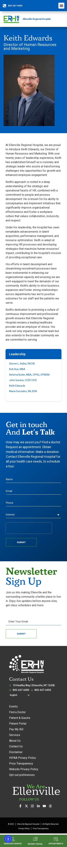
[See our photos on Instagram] (33, 806)
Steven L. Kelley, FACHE (22, 363)
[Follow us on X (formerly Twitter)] (27, 806)
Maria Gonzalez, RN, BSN (23, 391)
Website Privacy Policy (23, 769)
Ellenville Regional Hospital (36, 19)
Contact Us (16, 746)
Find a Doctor (17, 712)
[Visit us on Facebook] (21, 806)
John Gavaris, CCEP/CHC (23, 380)
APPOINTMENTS (56, 844)
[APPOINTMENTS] (56, 839)
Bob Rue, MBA (17, 369)
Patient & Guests (19, 718)
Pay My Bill (16, 729)
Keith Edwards (17, 385)
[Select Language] (19, 695)
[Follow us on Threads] (51, 806)
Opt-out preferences (22, 775)
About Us (15, 740)
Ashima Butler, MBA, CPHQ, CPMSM (29, 374)
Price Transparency (21, 763)
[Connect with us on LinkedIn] (39, 806)
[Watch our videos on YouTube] (45, 806)
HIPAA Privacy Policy (22, 757)
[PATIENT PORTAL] (35, 838)
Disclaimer (16, 752)
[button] (61, 6)
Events (13, 706)
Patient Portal (17, 723)
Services (14, 735)
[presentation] (29, 528)
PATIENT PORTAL (35, 844)
